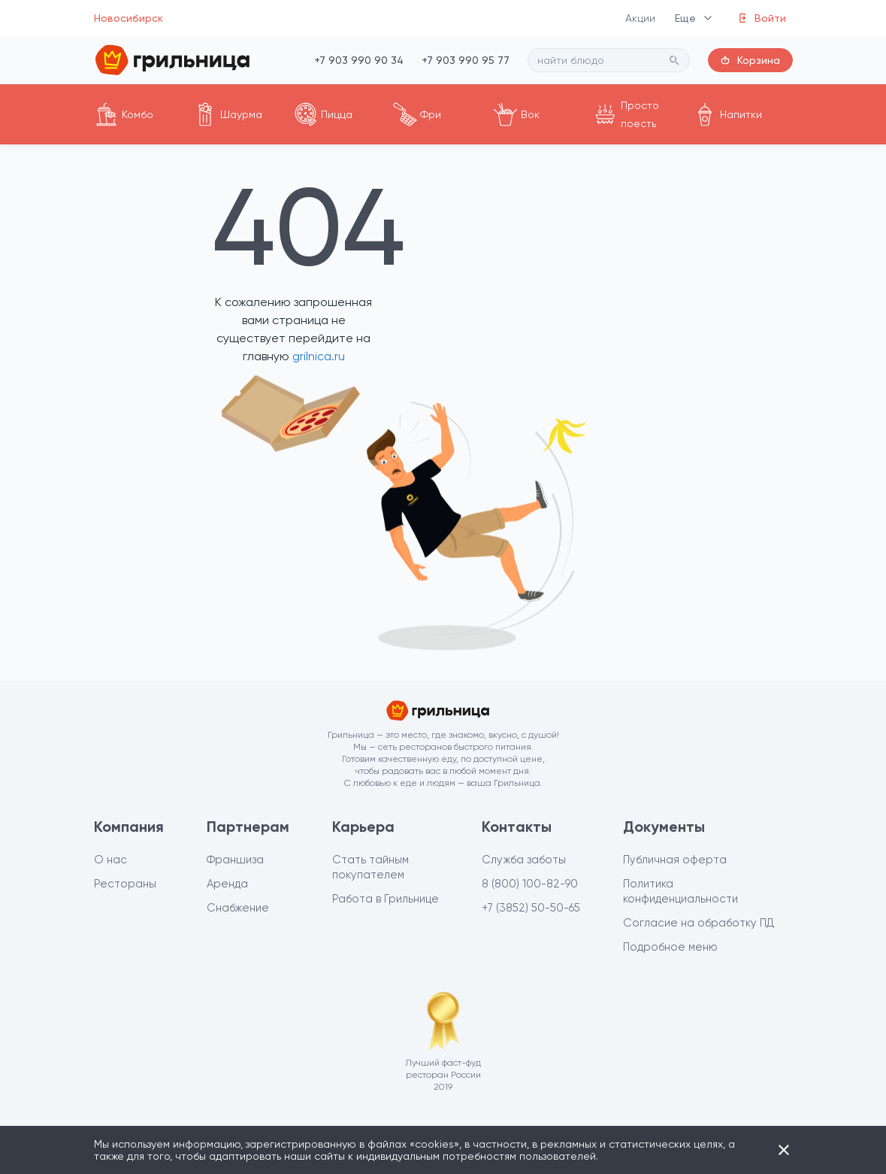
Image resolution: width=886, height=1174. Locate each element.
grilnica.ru (317, 356)
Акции (640, 18)
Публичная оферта (675, 859)
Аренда (227, 883)
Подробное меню (670, 947)
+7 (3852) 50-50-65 (531, 908)
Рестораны (125, 883)
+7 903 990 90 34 (359, 60)
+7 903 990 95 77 (466, 60)
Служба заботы (524, 859)
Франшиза (235, 859)
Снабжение (238, 908)
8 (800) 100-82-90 (530, 883)
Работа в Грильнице (385, 899)
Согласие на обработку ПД (699, 923)
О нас (110, 859)
